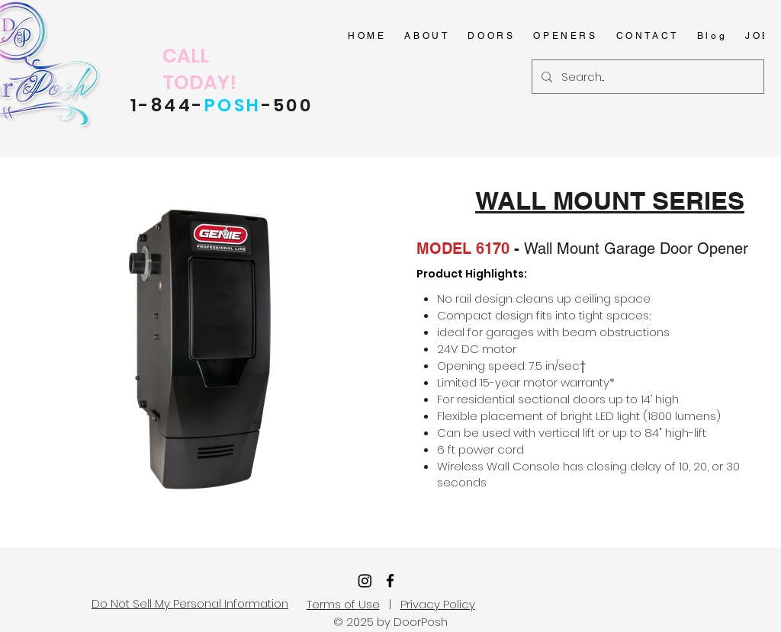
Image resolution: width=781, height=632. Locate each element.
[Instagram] (365, 580)
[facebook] (390, 580)
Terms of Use (343, 604)
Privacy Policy (437, 604)
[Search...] (646, 76)
